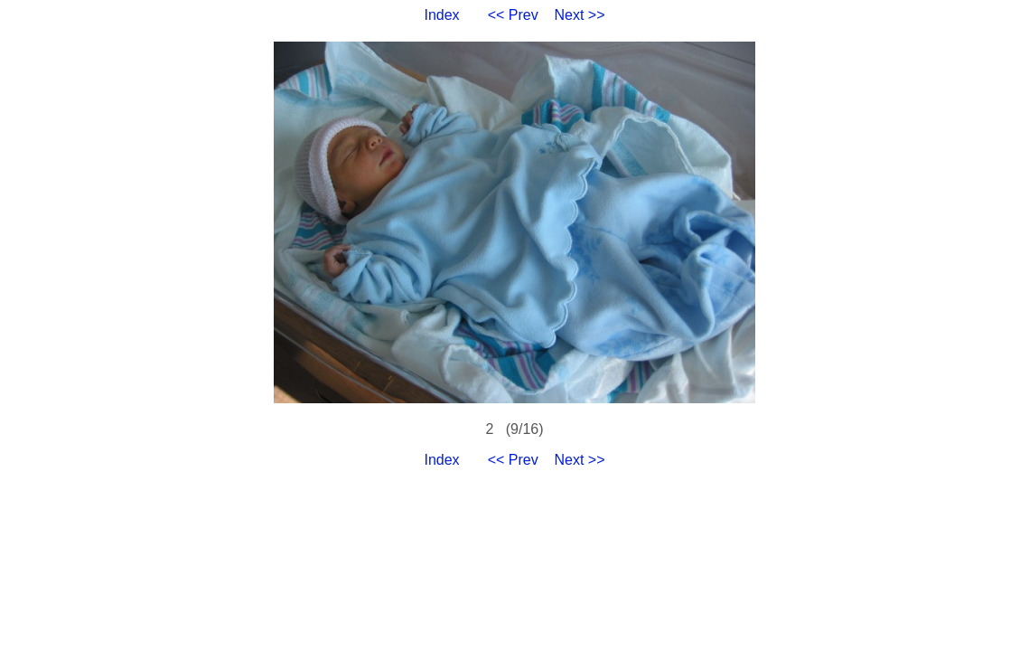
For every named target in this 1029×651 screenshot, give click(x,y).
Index (441, 15)
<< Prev (513, 15)
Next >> (580, 15)
